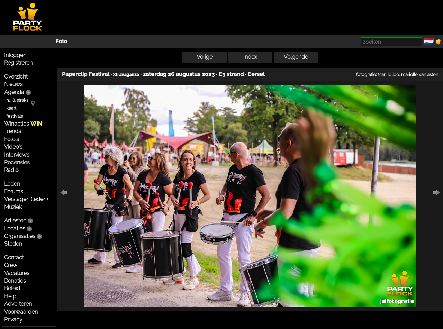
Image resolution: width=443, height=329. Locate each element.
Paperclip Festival (85, 74)
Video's (13, 147)
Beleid (12, 288)
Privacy (13, 319)
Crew (10, 265)
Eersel (256, 74)
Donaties (15, 280)
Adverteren (18, 304)
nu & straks (17, 100)
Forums (13, 191)
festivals (14, 116)
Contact (14, 257)
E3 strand (231, 74)
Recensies (17, 162)
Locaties (14, 228)
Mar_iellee (388, 74)
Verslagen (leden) (26, 199)
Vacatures (16, 273)
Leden (12, 184)
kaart (11, 108)
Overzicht (16, 76)
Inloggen (15, 55)
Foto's (11, 139)
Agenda (14, 92)
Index (250, 57)
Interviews (16, 155)
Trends (12, 131)
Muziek (13, 207)
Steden (13, 243)
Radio (11, 170)
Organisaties (19, 236)
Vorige (205, 57)
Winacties (23, 123)
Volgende (296, 57)
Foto (61, 41)
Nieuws (13, 84)
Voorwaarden (21, 312)
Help (10, 296)
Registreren (18, 63)
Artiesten (15, 220)
